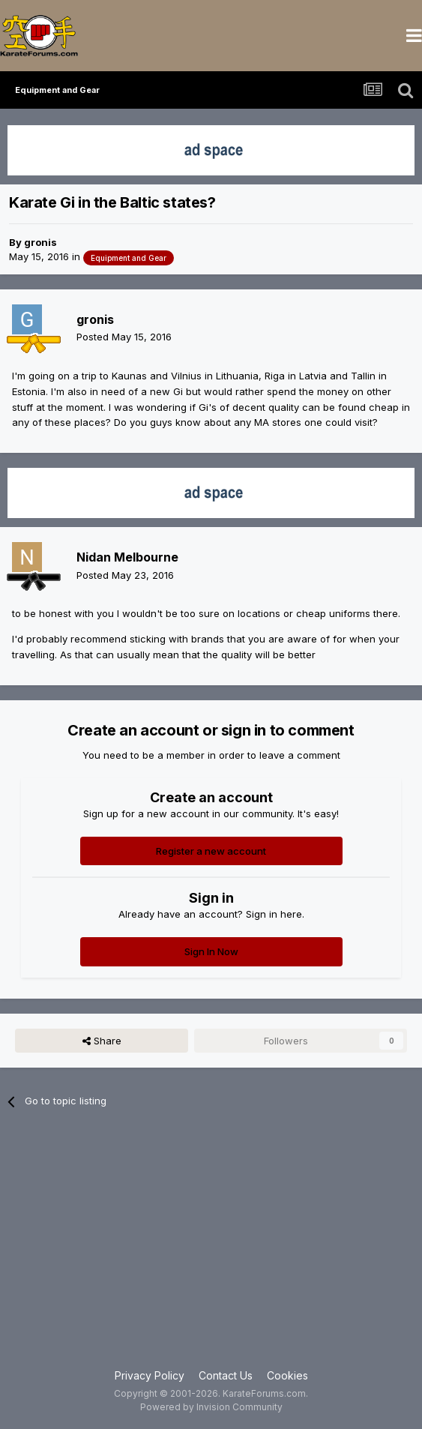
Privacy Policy (149, 1375)
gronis (40, 242)
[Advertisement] (211, 1248)
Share (101, 1040)
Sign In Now (211, 951)
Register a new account (211, 851)
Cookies (287, 1375)
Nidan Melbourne (127, 557)
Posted (124, 337)
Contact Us (226, 1375)
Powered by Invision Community (211, 1407)
